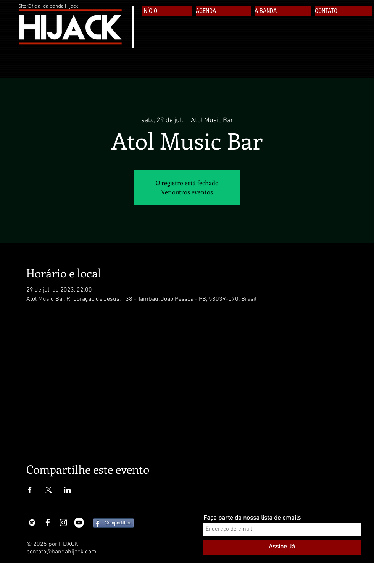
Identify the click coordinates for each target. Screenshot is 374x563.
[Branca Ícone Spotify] (32, 523)
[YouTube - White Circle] (79, 523)
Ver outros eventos (187, 192)
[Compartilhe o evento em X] (48, 490)
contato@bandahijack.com (62, 552)
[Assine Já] (282, 547)
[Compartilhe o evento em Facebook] (30, 490)
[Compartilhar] (113, 523)
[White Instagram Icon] (63, 523)
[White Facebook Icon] (48, 523)
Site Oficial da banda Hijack (48, 6)
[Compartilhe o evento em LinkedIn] (67, 490)
